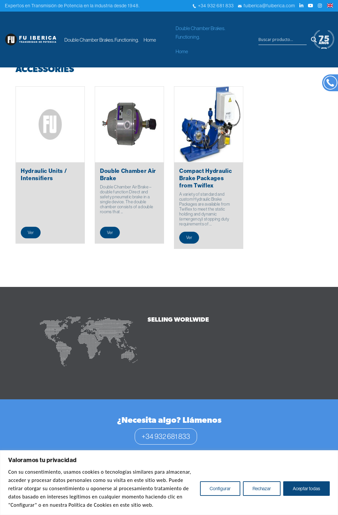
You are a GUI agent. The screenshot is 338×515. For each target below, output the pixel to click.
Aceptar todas (306, 489)
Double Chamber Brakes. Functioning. (101, 40)
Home (150, 40)
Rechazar (262, 489)
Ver (31, 232)
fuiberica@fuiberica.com (266, 6)
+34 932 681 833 (213, 6)
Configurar (220, 489)
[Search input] (282, 39)
